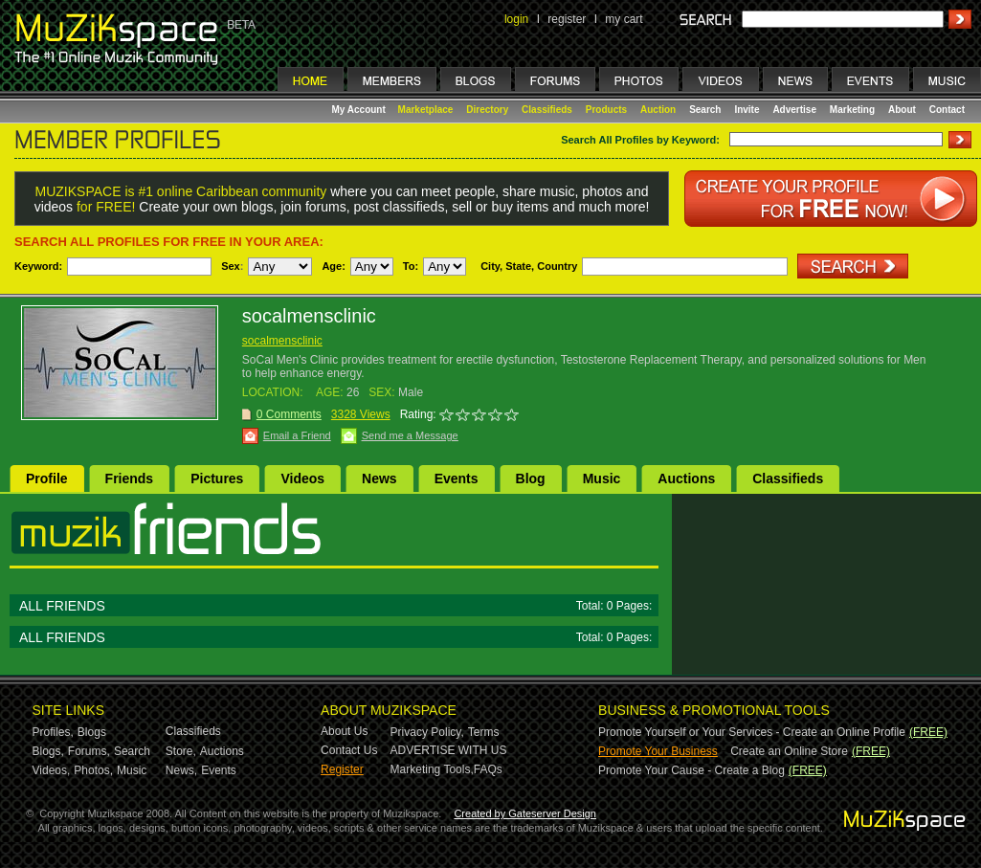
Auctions (686, 478)
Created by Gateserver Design (525, 813)
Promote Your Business (658, 751)
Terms (484, 732)
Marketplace (426, 109)
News (379, 478)
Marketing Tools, (432, 769)
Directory (487, 109)
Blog (531, 478)
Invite (746, 109)
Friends (129, 478)
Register (342, 769)
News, (181, 770)
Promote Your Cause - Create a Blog (691, 770)
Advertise (794, 109)
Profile (47, 478)
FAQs (488, 769)
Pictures (216, 478)
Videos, (52, 770)
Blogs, (48, 751)
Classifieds (547, 109)
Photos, (93, 770)
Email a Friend (297, 435)
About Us (344, 731)
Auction (658, 109)
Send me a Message (410, 435)
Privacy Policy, (427, 732)
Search (705, 109)
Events (457, 478)
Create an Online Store (789, 751)
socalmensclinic (282, 340)
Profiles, (53, 732)
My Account (360, 109)
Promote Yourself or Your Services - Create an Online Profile (751, 732)
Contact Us (349, 750)
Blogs (92, 732)
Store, (181, 751)
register (566, 19)
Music (602, 478)
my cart (623, 19)
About (902, 109)
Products (606, 109)
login (516, 19)
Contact (947, 109)
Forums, (89, 751)
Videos (302, 478)
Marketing (852, 109)
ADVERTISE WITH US (448, 750)
